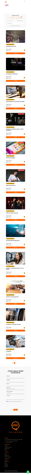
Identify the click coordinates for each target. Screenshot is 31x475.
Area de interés (9, 393)
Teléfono (8, 389)
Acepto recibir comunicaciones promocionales (14, 403)
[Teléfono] (15, 391)
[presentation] (15, 408)
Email (8, 385)
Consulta (8, 397)
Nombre (8, 378)
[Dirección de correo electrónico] (15, 387)
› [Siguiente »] (18, 365)
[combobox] (8, 391)
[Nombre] (15, 380)
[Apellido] (15, 383)
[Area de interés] (15, 395)
